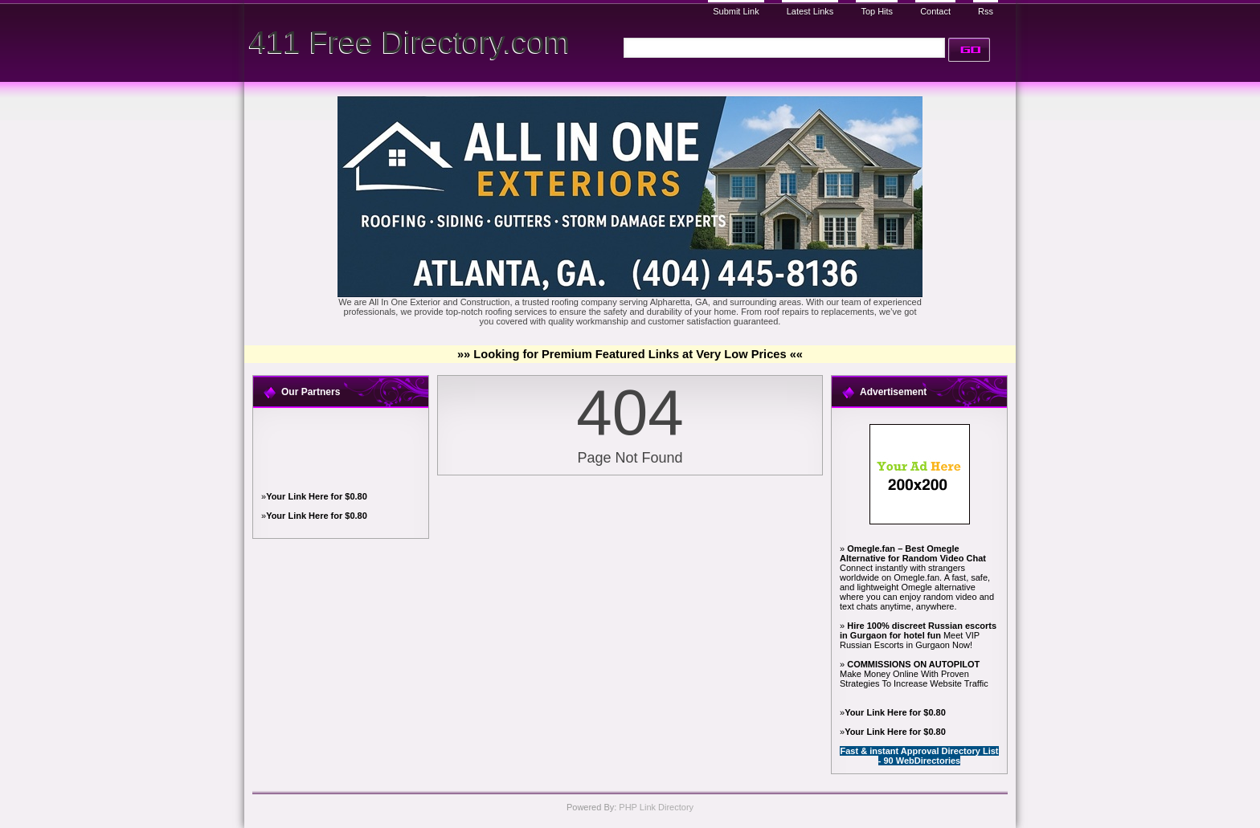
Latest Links (810, 11)
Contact (935, 11)
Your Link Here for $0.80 (316, 496)
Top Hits (877, 11)
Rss (985, 11)
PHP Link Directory (656, 807)
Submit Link (736, 11)
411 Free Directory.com (409, 42)
